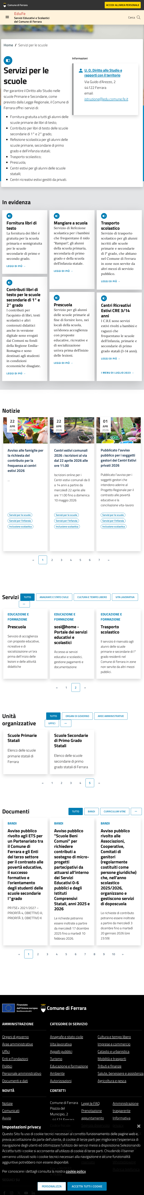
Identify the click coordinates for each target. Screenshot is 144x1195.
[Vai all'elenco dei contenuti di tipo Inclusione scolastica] (20, 526)
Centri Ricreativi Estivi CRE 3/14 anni (116, 310)
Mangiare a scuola (70, 223)
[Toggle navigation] (7, 17)
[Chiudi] (138, 1125)
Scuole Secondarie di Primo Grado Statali (71, 740)
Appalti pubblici (61, 1051)
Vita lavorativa (61, 1044)
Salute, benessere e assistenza (120, 1073)
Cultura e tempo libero (114, 1037)
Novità (8, 1090)
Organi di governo (15, 1037)
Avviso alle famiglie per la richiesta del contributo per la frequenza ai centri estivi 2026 (25, 460)
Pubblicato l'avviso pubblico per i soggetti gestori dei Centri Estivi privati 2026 (118, 458)
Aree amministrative (17, 1044)
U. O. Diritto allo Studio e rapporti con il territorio (103, 72)
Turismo (56, 1058)
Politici (7, 1066)
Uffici (6, 1051)
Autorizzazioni (61, 1081)
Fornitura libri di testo (22, 225)
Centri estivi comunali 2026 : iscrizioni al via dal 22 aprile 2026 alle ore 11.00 (71, 458)
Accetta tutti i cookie (87, 1186)
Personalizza (52, 1186)
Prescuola (63, 304)
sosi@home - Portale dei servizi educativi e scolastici (70, 634)
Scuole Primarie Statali (22, 738)
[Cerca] (138, 17)
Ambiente (57, 1073)
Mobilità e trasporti (112, 1058)
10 (113, 954)
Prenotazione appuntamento (92, 1114)
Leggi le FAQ (90, 1103)
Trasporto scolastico (110, 225)
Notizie (7, 1103)
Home (8, 45)
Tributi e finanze (109, 1066)
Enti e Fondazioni (15, 1058)
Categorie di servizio (68, 1024)
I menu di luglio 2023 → (117, 373)
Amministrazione (18, 1024)
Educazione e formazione (69, 1066)
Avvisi (6, 1118)
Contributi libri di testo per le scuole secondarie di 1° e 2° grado (23, 297)
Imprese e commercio (114, 1044)
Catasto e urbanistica (113, 1051)
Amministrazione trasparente (126, 1107)
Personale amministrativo (21, 1073)
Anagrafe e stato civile (66, 1037)
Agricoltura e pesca (112, 1081)
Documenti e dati (15, 1081)
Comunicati (10, 1110)
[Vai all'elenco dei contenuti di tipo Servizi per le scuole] (20, 515)
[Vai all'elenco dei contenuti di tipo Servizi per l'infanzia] (20, 521)
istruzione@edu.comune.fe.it (106, 99)
